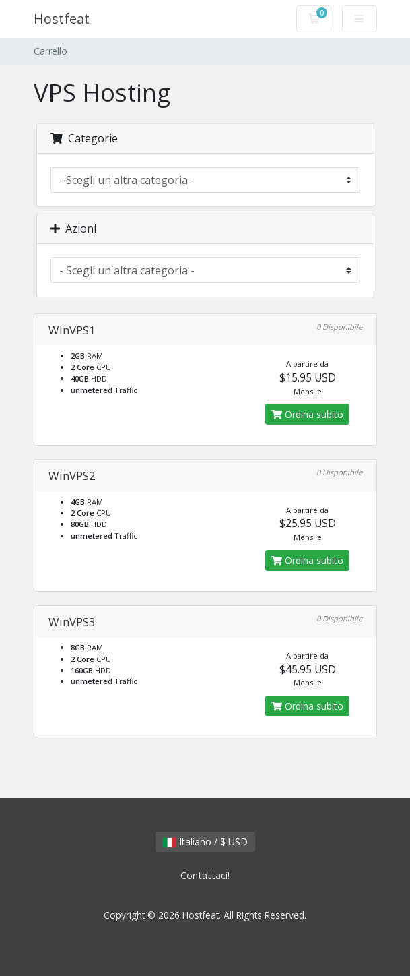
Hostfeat (62, 18)
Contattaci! (205, 875)
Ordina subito (307, 414)
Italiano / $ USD (205, 841)
